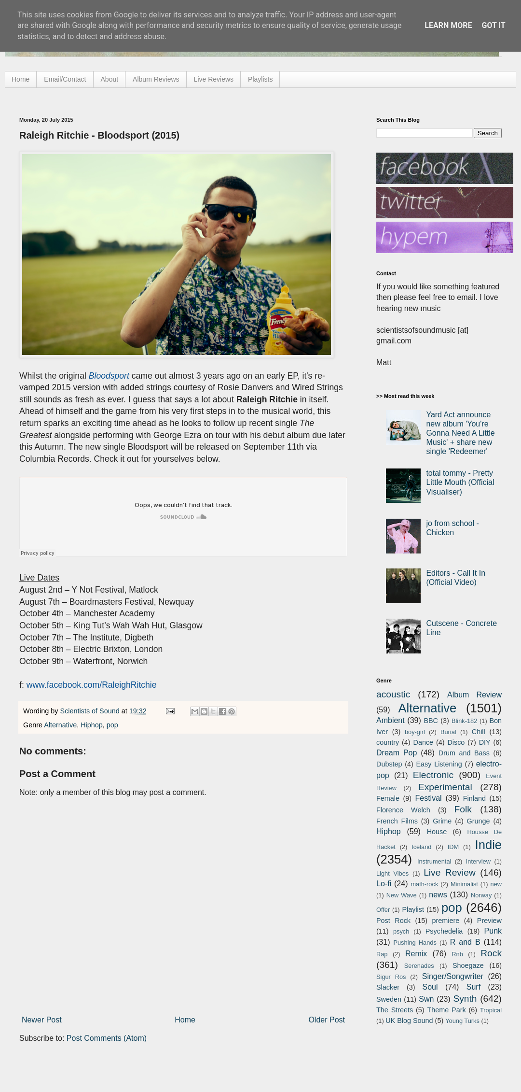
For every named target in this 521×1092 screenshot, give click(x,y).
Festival (428, 798)
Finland (474, 798)
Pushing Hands (414, 942)
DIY (485, 742)
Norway (481, 895)
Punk (493, 931)
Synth (465, 998)
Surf (473, 987)
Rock (491, 953)
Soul (430, 987)
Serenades (419, 965)
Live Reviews (213, 79)
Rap (381, 954)
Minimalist (464, 884)
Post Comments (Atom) (107, 1038)
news (438, 895)
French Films (397, 821)
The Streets (394, 1010)
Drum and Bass (464, 753)
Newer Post (42, 1020)
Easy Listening (439, 764)
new (496, 884)
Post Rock (393, 920)
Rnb (457, 954)
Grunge (478, 821)
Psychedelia (444, 931)
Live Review (450, 872)
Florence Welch (403, 810)
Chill (478, 732)
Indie (488, 844)
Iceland (421, 847)
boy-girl (415, 732)
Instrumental (434, 861)
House (437, 832)
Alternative (60, 725)
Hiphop (92, 725)
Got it (493, 25)
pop (112, 725)
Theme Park (446, 1010)
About (110, 79)
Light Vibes (392, 873)
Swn (426, 999)
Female (387, 798)
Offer (383, 909)
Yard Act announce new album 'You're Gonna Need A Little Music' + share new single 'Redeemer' (460, 433)
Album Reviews (156, 79)
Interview (478, 861)
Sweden (388, 999)
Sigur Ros (391, 976)
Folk (463, 809)
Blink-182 (464, 720)
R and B (465, 942)
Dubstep (389, 764)
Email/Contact (65, 79)
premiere (446, 920)
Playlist (413, 909)
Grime (442, 821)
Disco (456, 742)
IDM (453, 847)
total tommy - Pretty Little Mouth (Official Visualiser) (460, 482)
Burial (448, 732)
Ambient (390, 720)
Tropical (491, 1010)
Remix (416, 954)
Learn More (448, 25)
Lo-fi (383, 883)
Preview (489, 920)
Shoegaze (468, 965)
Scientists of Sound (91, 711)
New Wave (401, 895)
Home (20, 79)
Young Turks (462, 1020)
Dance (423, 742)
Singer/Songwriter (452, 976)
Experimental (445, 787)
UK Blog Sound (409, 1020)
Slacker (387, 987)
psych (401, 931)
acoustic (393, 694)
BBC (431, 720)
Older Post (326, 1020)
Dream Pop (396, 753)
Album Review (474, 695)
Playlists (260, 79)
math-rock (424, 884)
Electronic (433, 775)
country (387, 742)
